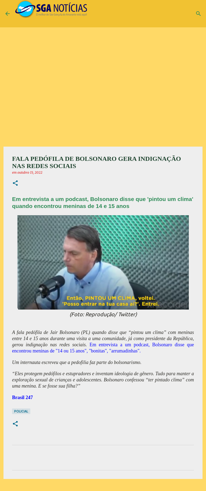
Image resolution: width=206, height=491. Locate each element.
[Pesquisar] (198, 13)
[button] (15, 183)
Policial (21, 411)
